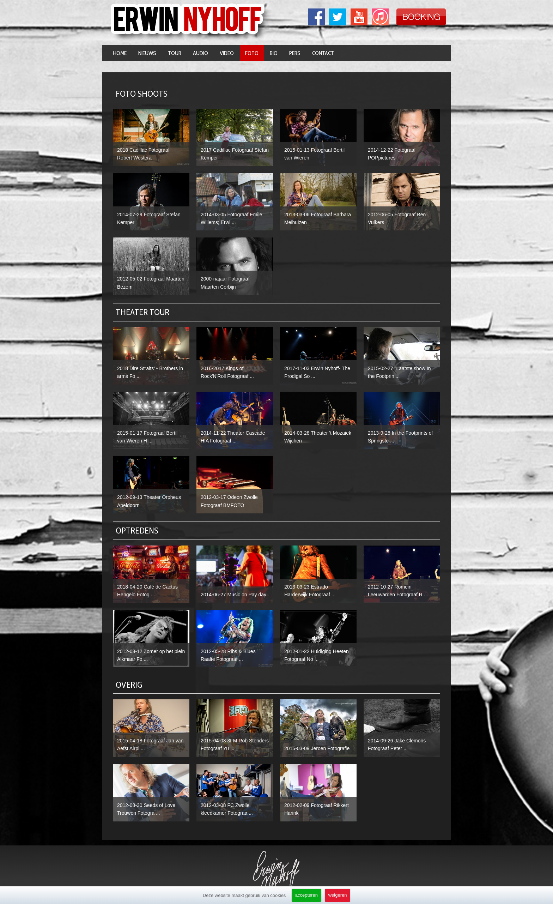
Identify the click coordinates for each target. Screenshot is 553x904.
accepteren (306, 895)
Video (227, 53)
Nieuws (147, 53)
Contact (323, 53)
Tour (174, 53)
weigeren (337, 895)
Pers (294, 53)
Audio (200, 53)
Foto (252, 53)
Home (120, 53)
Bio (274, 53)
